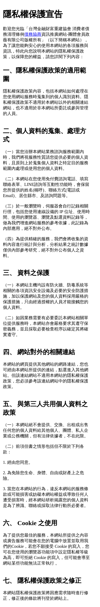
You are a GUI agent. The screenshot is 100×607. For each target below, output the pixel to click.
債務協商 (32, 34)
